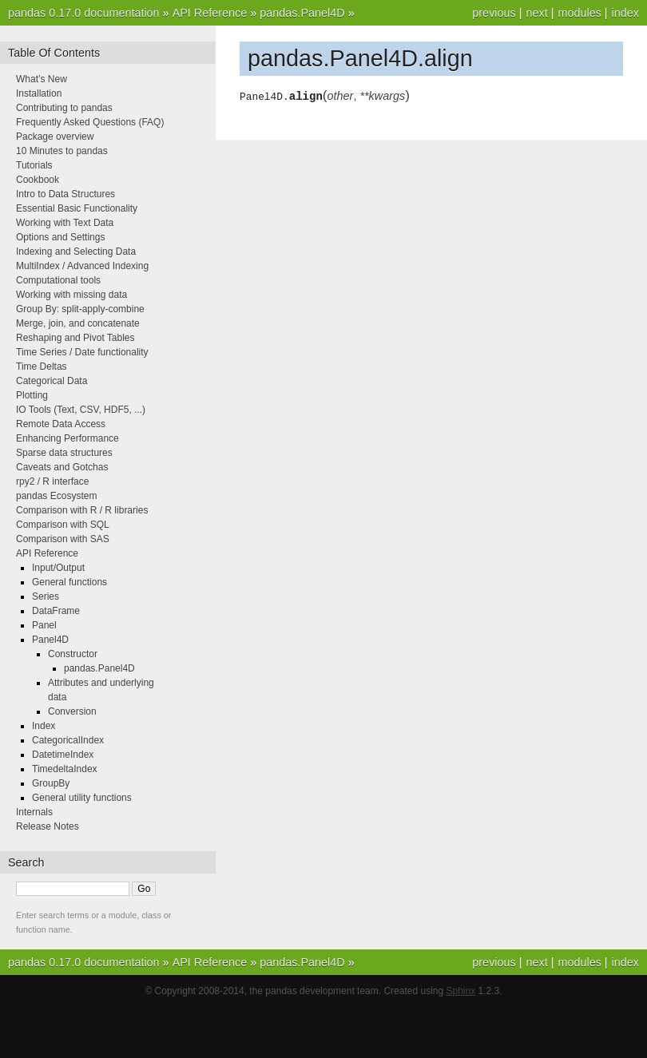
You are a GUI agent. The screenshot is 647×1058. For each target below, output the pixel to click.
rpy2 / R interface (52, 481)
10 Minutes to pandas (62, 151)
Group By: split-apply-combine (80, 309)
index (625, 12)
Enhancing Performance (67, 438)
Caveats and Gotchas (62, 467)
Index (43, 725)
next (536, 12)
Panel (44, 625)
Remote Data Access (60, 424)
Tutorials (34, 165)
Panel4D (50, 639)
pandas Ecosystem (56, 495)
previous (493, 12)
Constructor (72, 654)
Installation (39, 93)
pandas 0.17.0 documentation (84, 12)
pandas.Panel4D (302, 12)
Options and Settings (60, 237)
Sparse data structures (64, 452)
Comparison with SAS (62, 539)
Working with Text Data (64, 222)
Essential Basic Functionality (76, 208)
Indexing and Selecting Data (76, 251)
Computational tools (58, 280)
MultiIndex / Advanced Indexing (82, 265)
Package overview (54, 136)
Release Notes (47, 826)
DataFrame (56, 610)
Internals (34, 812)
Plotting (32, 395)
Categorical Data (51, 380)
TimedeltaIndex (64, 769)
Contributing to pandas (64, 107)
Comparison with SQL (62, 524)
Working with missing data (71, 294)
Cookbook (37, 179)
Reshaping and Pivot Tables (75, 337)
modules (579, 12)
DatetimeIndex (62, 754)
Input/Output (58, 567)
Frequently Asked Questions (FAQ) (90, 122)
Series (45, 596)
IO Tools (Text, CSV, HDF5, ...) (80, 409)
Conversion (72, 711)
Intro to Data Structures (65, 194)
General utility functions (82, 797)
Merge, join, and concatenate (78, 323)
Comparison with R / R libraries (82, 510)
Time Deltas (41, 366)
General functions (69, 582)
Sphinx (461, 991)
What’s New (41, 79)
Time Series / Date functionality (82, 352)
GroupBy (50, 783)
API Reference (210, 12)
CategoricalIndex (68, 740)
